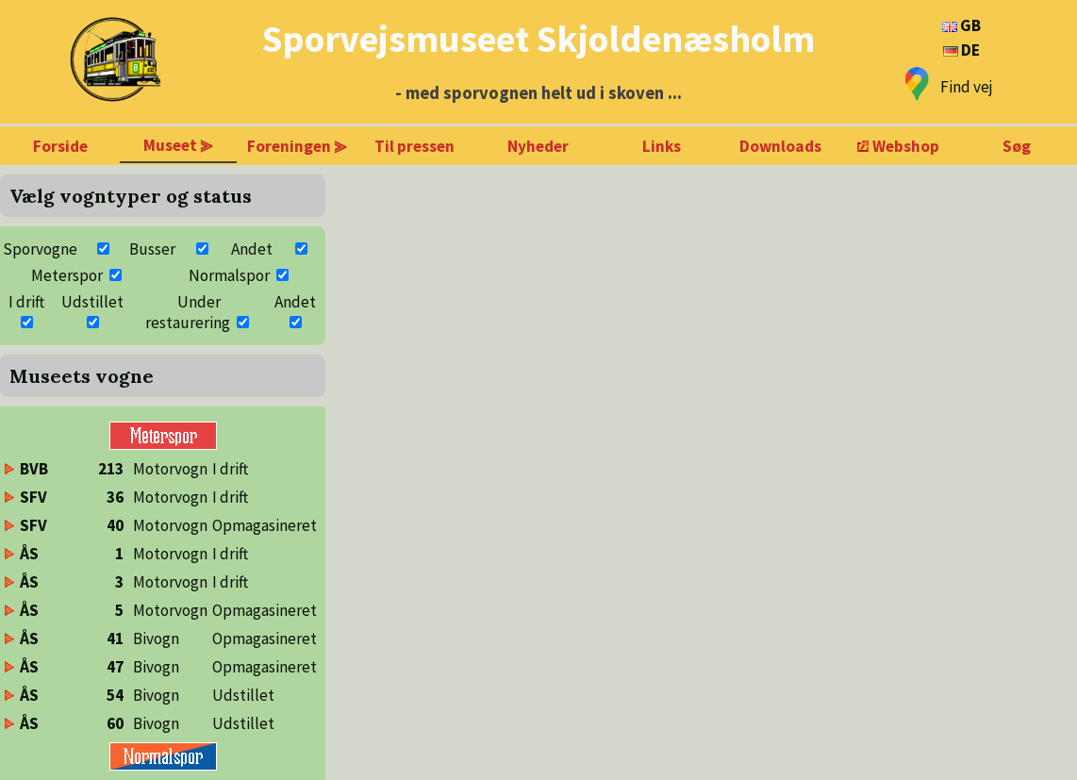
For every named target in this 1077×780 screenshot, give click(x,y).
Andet (252, 249)
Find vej (966, 86)
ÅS (29, 553)
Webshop (905, 146)
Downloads (780, 146)
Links (661, 146)
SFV (33, 497)
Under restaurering (187, 312)
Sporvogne (40, 249)
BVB (34, 468)
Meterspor (67, 275)
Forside (60, 146)
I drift (26, 301)
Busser (152, 249)
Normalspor (229, 275)
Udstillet (92, 301)
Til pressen (414, 146)
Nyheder (538, 146)
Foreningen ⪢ (297, 146)
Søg (1016, 146)
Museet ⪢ (178, 145)
